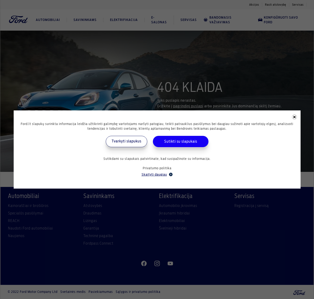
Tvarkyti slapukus (126, 141)
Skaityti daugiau (157, 174)
